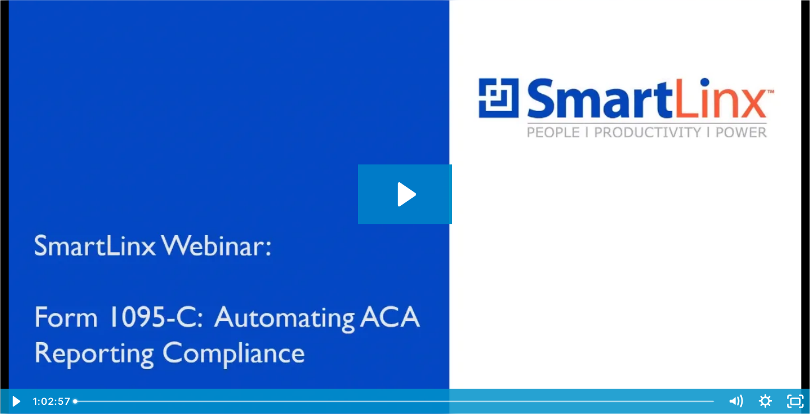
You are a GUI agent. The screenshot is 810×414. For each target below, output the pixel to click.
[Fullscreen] (795, 401)
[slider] (395, 401)
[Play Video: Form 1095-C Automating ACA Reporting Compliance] (405, 194)
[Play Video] (15, 401)
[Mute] (735, 401)
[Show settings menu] (765, 401)
